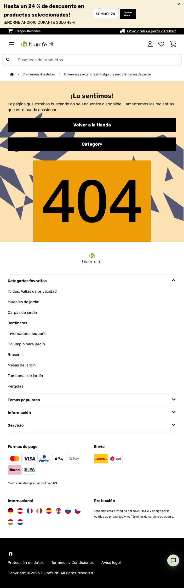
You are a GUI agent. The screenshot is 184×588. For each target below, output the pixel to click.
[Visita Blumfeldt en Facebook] (10, 554)
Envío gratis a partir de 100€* (151, 31)
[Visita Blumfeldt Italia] (39, 511)
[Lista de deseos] (161, 44)
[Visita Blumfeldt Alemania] (10, 511)
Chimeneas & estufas (39, 74)
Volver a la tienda (92, 125)
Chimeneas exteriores (80, 74)
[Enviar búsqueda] (8, 60)
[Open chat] (173, 560)
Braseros (15, 354)
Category (92, 144)
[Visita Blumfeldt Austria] (20, 511)
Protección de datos (26, 562)
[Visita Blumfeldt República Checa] (77, 511)
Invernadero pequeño (27, 333)
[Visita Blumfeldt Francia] (30, 511)
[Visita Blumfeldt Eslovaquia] (68, 511)
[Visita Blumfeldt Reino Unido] (58, 511)
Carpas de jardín (22, 312)
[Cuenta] (150, 44)
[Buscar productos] (92, 60)
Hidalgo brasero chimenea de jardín (124, 74)
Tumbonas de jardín (25, 375)
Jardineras (17, 323)
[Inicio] (16, 74)
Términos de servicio (145, 516)
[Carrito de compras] (173, 44)
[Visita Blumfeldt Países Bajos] (20, 522)
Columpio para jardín (26, 344)
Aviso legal (111, 562)
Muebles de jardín (24, 302)
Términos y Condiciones (72, 562)
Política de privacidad (108, 516)
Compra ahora (128, 14)
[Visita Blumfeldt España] (49, 511)
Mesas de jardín (22, 365)
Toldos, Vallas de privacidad (32, 291)
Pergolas (15, 386)
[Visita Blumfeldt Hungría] (10, 522)
